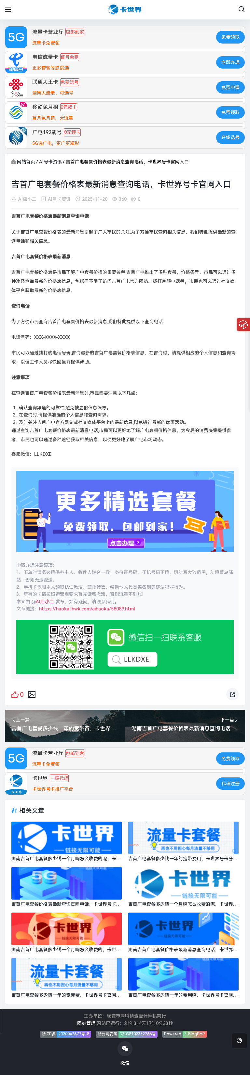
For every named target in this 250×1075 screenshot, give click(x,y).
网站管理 (86, 1023)
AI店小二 (27, 198)
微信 (125, 1053)
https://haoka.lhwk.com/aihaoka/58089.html (87, 608)
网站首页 (26, 161)
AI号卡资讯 (50, 161)
